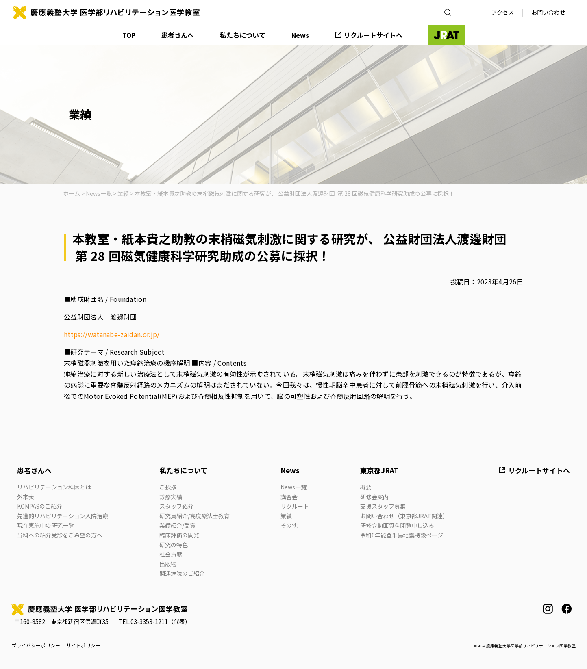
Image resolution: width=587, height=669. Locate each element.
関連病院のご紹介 (182, 573)
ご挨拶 (167, 487)
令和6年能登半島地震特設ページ (401, 535)
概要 (366, 487)
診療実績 (170, 497)
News (300, 35)
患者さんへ (177, 35)
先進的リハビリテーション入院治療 (62, 516)
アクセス (502, 12)
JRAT (446, 35)
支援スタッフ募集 (383, 506)
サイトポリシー (83, 645)
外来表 (25, 497)
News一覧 (293, 487)
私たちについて (242, 35)
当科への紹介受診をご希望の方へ (59, 535)
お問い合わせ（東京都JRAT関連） (404, 516)
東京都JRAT (379, 470)
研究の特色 (173, 545)
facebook (566, 609)
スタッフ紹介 (176, 506)
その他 (289, 525)
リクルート (294, 506)
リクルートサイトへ (373, 35)
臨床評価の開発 (179, 535)
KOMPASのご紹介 (39, 506)
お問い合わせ (548, 12)
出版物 (167, 564)
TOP (128, 35)
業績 (286, 516)
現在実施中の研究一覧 (45, 525)
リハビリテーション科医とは (54, 487)
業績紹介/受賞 (177, 525)
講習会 (289, 497)
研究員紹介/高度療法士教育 (194, 516)
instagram (548, 609)
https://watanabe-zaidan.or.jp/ (112, 334)
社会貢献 (170, 554)
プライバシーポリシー (35, 645)
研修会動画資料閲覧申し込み (397, 525)
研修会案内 (374, 497)
